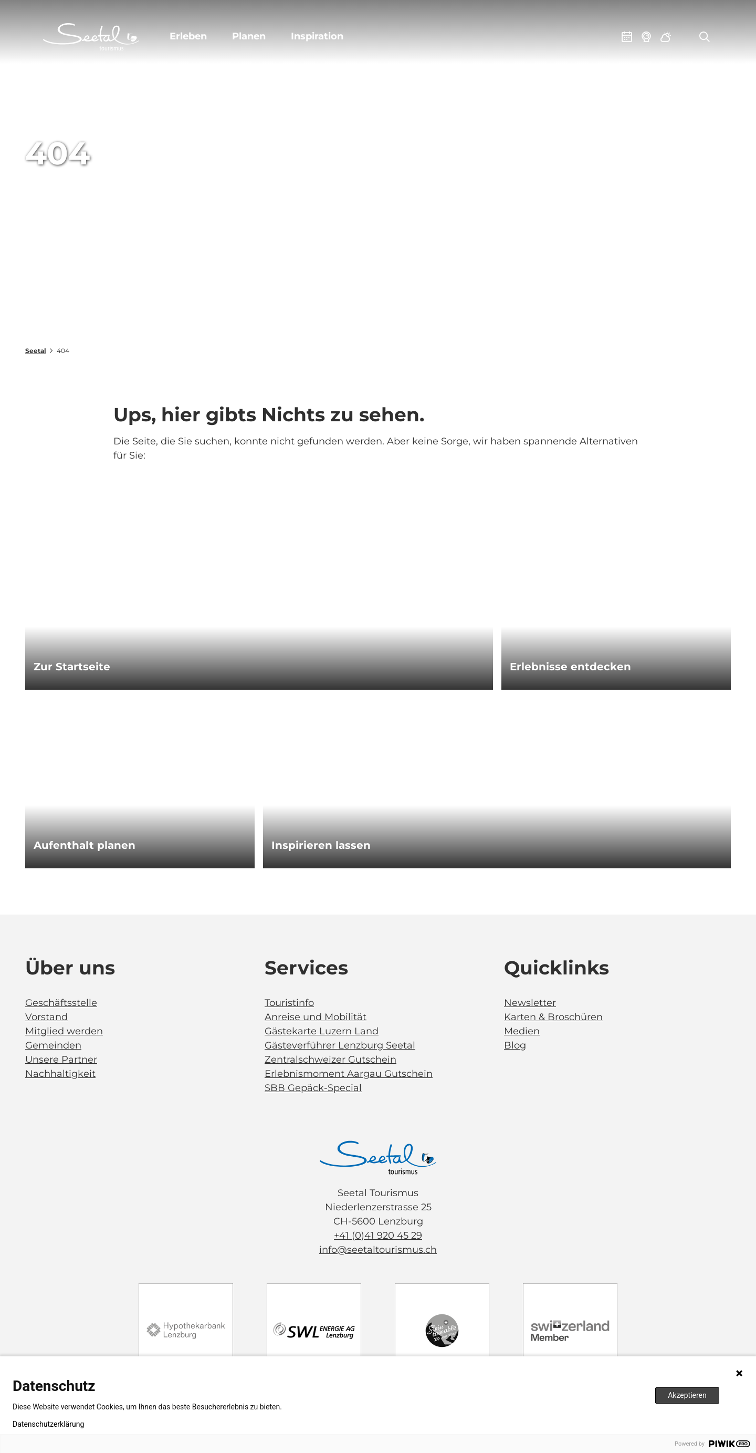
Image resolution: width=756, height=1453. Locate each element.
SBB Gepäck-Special (313, 1088)
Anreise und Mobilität (315, 1017)
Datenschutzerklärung (48, 1424)
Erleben (188, 36)
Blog (515, 1045)
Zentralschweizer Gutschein (330, 1059)
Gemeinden (53, 1045)
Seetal (35, 351)
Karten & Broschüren (553, 1017)
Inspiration (317, 36)
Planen (249, 36)
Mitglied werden (64, 1031)
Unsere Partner (61, 1059)
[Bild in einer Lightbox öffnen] (378, 1157)
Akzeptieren (687, 1395)
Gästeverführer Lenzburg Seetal (340, 1045)
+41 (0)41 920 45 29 (378, 1235)
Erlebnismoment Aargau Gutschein (349, 1074)
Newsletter (530, 1003)
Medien (522, 1031)
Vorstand (46, 1017)
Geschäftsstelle (61, 1003)
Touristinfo (289, 1003)
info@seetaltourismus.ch (378, 1249)
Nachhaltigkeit (60, 1074)
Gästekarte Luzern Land (322, 1031)
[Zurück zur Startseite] (91, 36)
